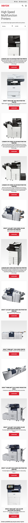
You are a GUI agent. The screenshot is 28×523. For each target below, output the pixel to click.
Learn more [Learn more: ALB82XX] (14, 315)
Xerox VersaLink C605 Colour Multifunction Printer (14, 509)
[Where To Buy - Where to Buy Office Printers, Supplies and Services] (23, 1)
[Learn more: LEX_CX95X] (14, 169)
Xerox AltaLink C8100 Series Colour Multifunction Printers (14, 428)
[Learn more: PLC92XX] (14, 334)
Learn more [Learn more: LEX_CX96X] (14, 151)
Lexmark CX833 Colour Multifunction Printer (14, 59)
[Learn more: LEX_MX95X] (14, 252)
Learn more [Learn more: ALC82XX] (14, 234)
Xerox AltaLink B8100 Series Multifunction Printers (14, 468)
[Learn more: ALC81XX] (14, 412)
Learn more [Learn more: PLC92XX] (14, 354)
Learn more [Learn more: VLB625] (14, 108)
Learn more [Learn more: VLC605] (14, 516)
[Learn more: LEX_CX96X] (14, 126)
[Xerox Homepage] (5, 5)
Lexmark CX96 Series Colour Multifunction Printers (14, 142)
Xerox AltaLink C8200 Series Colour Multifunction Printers (14, 229)
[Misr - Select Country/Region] (16, 1)
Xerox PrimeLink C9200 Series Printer (14, 349)
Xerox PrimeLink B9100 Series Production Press (14, 388)
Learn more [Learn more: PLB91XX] (14, 393)
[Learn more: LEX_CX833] (14, 43)
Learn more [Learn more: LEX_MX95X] (14, 276)
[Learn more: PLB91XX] (14, 372)
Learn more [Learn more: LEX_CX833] (14, 67)
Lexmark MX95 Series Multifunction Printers (14, 268)
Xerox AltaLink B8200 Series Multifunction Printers (14, 310)
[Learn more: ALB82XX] (14, 294)
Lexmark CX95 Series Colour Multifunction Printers (14, 185)
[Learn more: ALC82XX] (14, 213)
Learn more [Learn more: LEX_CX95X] (14, 194)
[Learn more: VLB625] (14, 85)
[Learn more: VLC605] (14, 493)
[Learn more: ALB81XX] (14, 452)
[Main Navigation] (25, 5)
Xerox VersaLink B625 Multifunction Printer (14, 101)
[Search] (22, 5)
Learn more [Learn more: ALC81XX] (14, 434)
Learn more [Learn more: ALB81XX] (14, 475)
